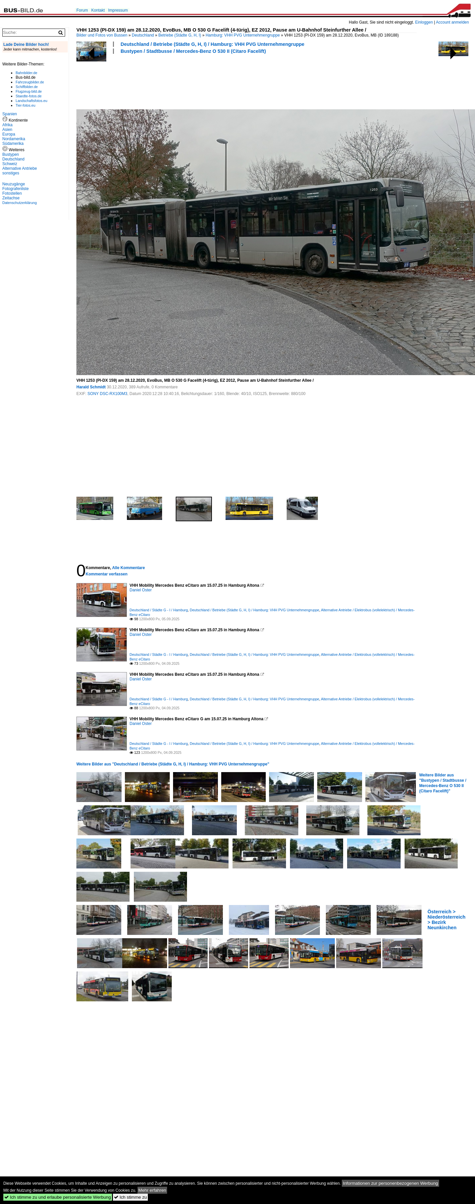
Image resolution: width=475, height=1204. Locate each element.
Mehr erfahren (152, 1190)
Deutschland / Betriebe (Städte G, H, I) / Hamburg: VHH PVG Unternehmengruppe (212, 44)
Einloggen (424, 22)
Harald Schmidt (91, 387)
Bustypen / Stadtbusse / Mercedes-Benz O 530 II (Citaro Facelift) (193, 51)
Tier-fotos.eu (25, 105)
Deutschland (143, 35)
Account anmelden (452, 22)
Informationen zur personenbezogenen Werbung (390, 1183)
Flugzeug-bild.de (29, 91)
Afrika (7, 125)
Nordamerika (13, 139)
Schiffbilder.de (27, 87)
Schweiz (9, 163)
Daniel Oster (141, 590)
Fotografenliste (15, 188)
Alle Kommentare (128, 567)
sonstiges (10, 173)
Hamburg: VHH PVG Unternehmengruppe (243, 35)
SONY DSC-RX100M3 (107, 393)
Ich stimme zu (130, 1197)
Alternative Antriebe (19, 168)
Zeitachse (11, 198)
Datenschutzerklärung (19, 203)
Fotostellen (12, 193)
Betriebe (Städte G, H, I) (179, 35)
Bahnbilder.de (26, 73)
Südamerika (13, 143)
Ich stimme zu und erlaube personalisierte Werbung (57, 1197)
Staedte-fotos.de (29, 96)
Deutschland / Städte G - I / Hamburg (159, 610)
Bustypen (10, 154)
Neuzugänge (13, 184)
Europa (8, 134)
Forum (82, 10)
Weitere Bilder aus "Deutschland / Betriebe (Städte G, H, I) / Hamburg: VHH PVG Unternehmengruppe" (172, 764)
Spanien (9, 114)
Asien (7, 129)
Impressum (118, 10)
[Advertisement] (197, 81)
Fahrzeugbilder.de (30, 82)
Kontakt (98, 10)
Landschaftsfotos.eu (31, 101)
